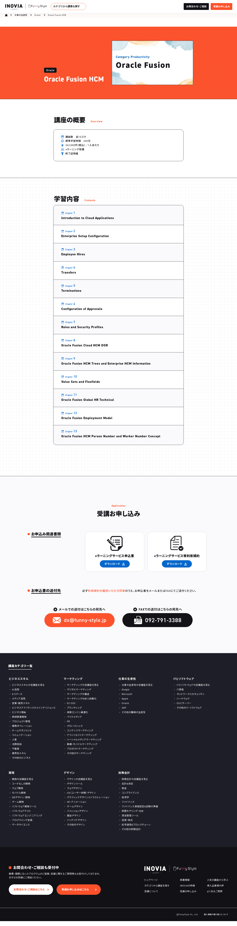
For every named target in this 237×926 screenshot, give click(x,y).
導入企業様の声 (215, 890)
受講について (151, 896)
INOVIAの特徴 (187, 890)
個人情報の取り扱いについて (216, 919)
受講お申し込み (188, 896)
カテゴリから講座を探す (66, 6)
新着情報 (185, 884)
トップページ (151, 884)
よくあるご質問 (214, 896)
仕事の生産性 (21, 15)
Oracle (37, 15)
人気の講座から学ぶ (217, 884)
